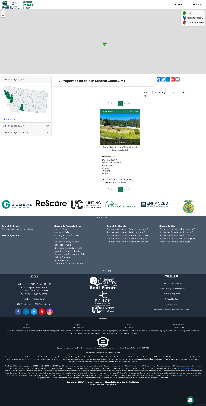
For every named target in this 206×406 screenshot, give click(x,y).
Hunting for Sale (62, 260)
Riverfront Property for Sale (68, 248)
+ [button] (3, 12)
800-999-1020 (144, 348)
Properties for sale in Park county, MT (126, 232)
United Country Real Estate (171, 283)
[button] (25, 126)
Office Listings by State (14, 79)
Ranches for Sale (62, 244)
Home (27, 325)
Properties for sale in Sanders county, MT (128, 238)
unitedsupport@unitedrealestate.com (147, 359)
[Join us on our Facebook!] (18, 311)
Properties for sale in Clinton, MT (176, 232)
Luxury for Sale (61, 232)
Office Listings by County (15, 132)
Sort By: (146, 94)
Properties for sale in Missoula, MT (176, 235)
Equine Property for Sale (66, 241)
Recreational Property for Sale (69, 254)
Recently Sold (179, 327)
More (107, 270)
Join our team (171, 304)
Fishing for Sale (62, 257)
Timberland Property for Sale (69, 263)
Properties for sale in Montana (17, 229)
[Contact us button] (190, 400)
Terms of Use (128, 327)
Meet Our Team (178, 325)
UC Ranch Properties (172, 294)
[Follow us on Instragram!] (50, 311)
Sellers (128, 325)
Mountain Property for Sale (68, 251)
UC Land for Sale (171, 299)
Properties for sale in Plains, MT (175, 241)
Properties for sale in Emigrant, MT (177, 229)
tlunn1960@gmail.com (39, 304)
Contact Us (27, 327)
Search (180, 4)
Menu (197, 4)
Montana (9, 119)
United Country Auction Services (172, 289)
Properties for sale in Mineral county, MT (127, 235)
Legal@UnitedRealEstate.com (187, 368)
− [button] (3, 15)
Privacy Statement (77, 327)
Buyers (77, 325)
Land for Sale (61, 229)
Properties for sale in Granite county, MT (127, 229)
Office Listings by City (13, 125)
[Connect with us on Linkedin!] (26, 311)
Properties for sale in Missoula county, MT (128, 241)
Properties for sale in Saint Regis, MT (178, 238)
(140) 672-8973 (39, 293)
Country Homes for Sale (66, 235)
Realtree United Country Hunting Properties (171, 309)
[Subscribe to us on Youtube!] (42, 311)
